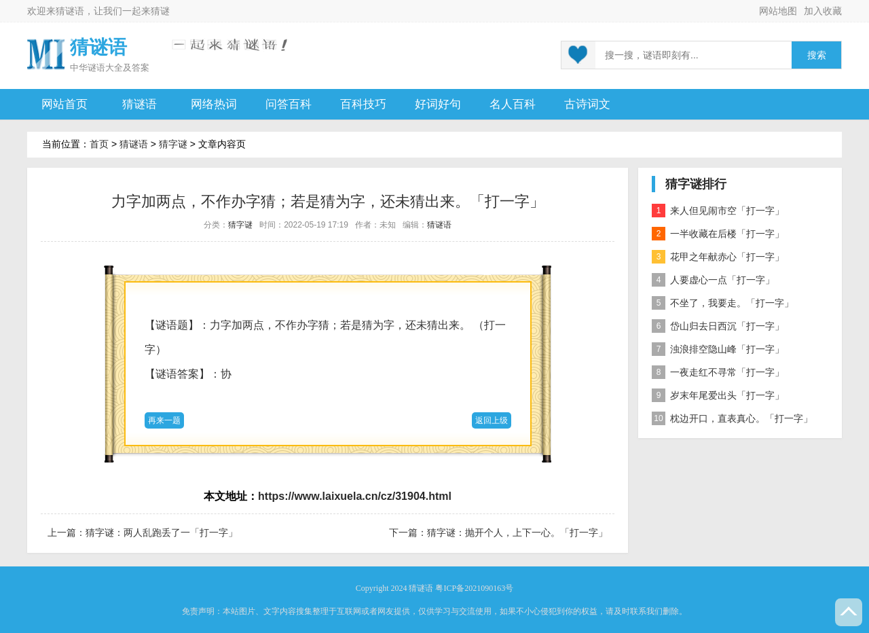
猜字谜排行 (695, 184)
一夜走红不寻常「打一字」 (718, 372)
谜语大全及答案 (118, 67)
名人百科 (512, 104)
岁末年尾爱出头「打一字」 (718, 395)
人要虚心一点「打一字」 (713, 280)
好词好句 (438, 104)
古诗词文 (587, 104)
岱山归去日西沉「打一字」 (718, 326)
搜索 (816, 55)
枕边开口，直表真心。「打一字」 (732, 418)
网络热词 (214, 104)
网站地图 (778, 10)
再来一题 (164, 420)
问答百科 (288, 104)
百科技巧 (363, 104)
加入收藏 (823, 10)
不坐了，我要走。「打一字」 (723, 303)
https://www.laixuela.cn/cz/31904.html (354, 496)
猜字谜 (173, 144)
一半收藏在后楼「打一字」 (718, 233)
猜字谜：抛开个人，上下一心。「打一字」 (517, 532)
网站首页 (64, 104)
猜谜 (160, 10)
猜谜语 (70, 10)
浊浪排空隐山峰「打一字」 (718, 349)
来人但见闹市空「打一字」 (718, 210)
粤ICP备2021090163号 (474, 588)
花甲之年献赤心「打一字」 (718, 257)
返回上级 (491, 420)
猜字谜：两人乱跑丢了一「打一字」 (162, 532)
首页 (99, 144)
